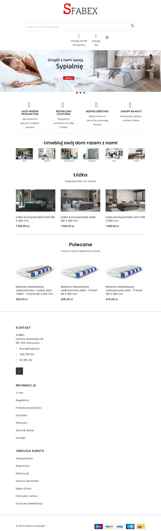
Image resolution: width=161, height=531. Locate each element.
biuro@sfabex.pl (29, 348)
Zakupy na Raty (131, 111)
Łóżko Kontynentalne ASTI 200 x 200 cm (125, 219)
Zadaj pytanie (24, 458)
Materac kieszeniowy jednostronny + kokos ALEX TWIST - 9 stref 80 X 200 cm (34, 290)
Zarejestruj (79, 45)
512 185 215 (25, 360)
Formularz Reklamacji (29, 503)
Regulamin (22, 400)
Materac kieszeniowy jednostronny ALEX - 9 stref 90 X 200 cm (79, 290)
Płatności (21, 423)
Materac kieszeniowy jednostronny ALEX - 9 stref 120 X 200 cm (124, 290)
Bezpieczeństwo (97, 111)
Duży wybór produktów (29, 113)
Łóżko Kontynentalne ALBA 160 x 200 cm (78, 219)
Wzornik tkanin (25, 430)
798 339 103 (26, 354)
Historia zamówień (27, 481)
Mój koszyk (22, 473)
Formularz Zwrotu (27, 496)
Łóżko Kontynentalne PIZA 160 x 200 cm (35, 219)
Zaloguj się (76, 41)
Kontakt (21, 438)
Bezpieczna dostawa (63, 113)
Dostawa (21, 415)
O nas (19, 393)
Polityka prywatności (28, 408)
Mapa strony (23, 488)
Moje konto (23, 466)
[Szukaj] (79, 27)
